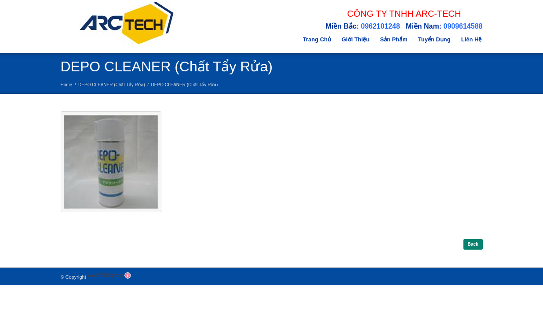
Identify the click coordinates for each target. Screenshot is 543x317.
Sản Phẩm (393, 39)
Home (67, 84)
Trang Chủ (317, 39)
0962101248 (380, 26)
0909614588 (463, 26)
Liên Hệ (471, 39)
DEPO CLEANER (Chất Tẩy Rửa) (111, 84)
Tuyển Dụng (434, 39)
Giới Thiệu (355, 39)
